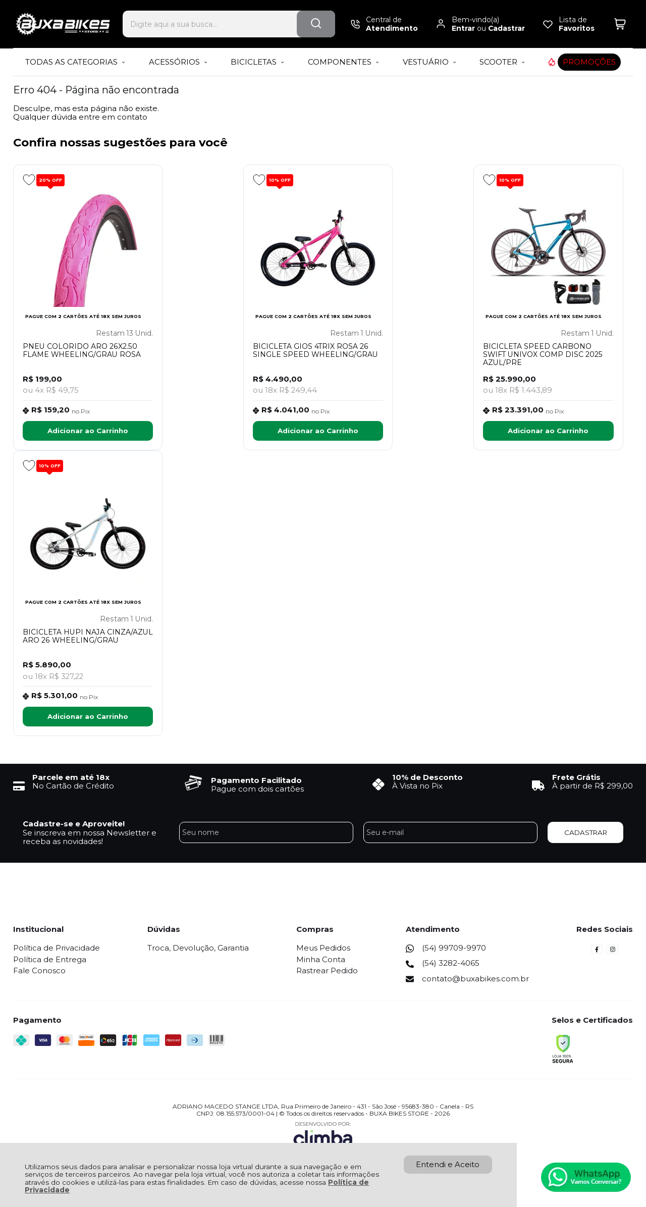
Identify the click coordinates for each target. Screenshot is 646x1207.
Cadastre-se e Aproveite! (74, 825)
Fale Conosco (39, 971)
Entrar (463, 28)
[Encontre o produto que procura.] (316, 24)
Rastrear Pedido (327, 971)
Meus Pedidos (323, 949)
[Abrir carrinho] (620, 24)
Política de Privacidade (56, 949)
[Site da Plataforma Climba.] (323, 1136)
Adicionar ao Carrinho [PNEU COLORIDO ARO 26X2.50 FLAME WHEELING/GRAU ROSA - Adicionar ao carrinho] (86, 431)
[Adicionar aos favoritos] (29, 179)
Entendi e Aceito (447, 1164)
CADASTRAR (585, 833)
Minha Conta (320, 960)
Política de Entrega (49, 960)
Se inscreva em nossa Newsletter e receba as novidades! (89, 838)
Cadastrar (506, 28)
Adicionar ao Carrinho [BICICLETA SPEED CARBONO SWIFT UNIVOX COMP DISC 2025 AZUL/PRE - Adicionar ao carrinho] (549, 431)
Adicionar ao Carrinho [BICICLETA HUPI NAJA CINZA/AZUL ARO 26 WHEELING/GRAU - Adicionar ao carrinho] (86, 718)
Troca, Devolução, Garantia (198, 949)
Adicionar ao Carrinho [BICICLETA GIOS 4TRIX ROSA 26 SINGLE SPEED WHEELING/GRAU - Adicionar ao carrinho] (318, 431)
